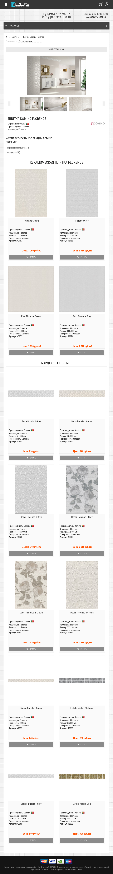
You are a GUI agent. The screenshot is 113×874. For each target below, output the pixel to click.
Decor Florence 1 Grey (82, 517)
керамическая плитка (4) (18, 147)
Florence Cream (31, 220)
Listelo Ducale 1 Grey (31, 803)
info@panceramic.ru (56, 17)
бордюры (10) (13, 152)
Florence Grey (82, 220)
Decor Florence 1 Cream (31, 612)
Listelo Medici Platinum (81, 708)
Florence (23, 233)
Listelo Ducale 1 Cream (31, 708)
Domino (15, 37)
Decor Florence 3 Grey (31, 517)
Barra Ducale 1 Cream (81, 421)
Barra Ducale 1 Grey (31, 421)
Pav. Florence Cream (31, 316)
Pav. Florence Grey (82, 316)
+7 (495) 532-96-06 (56, 14)
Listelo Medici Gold (82, 803)
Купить (31, 257)
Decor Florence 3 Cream (82, 612)
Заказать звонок (96, 16)
